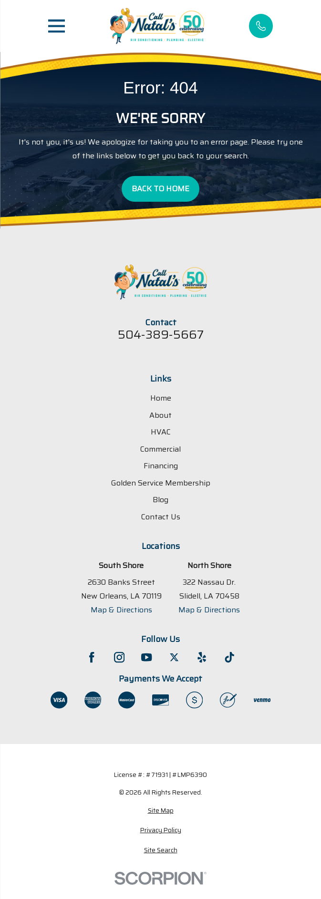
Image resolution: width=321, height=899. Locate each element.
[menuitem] (160, 810)
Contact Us (160, 517)
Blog (160, 500)
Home (160, 398)
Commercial (160, 449)
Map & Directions (121, 610)
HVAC (161, 432)
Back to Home (160, 189)
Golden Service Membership (160, 483)
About (160, 415)
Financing (161, 466)
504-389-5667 (161, 335)
